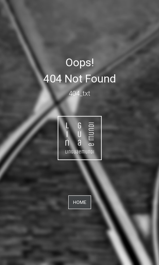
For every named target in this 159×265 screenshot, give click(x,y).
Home (79, 202)
